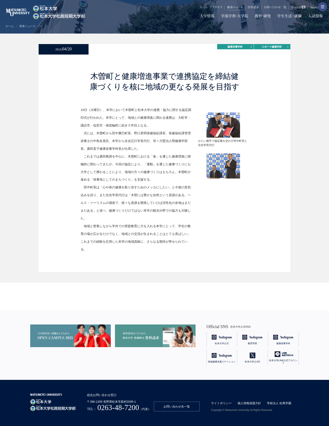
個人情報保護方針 (249, 403)
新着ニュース (27, 26)
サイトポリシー (221, 403)
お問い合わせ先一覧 (176, 406)
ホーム (9, 26)
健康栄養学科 (235, 46)
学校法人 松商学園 (279, 403)
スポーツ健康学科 (272, 46)
